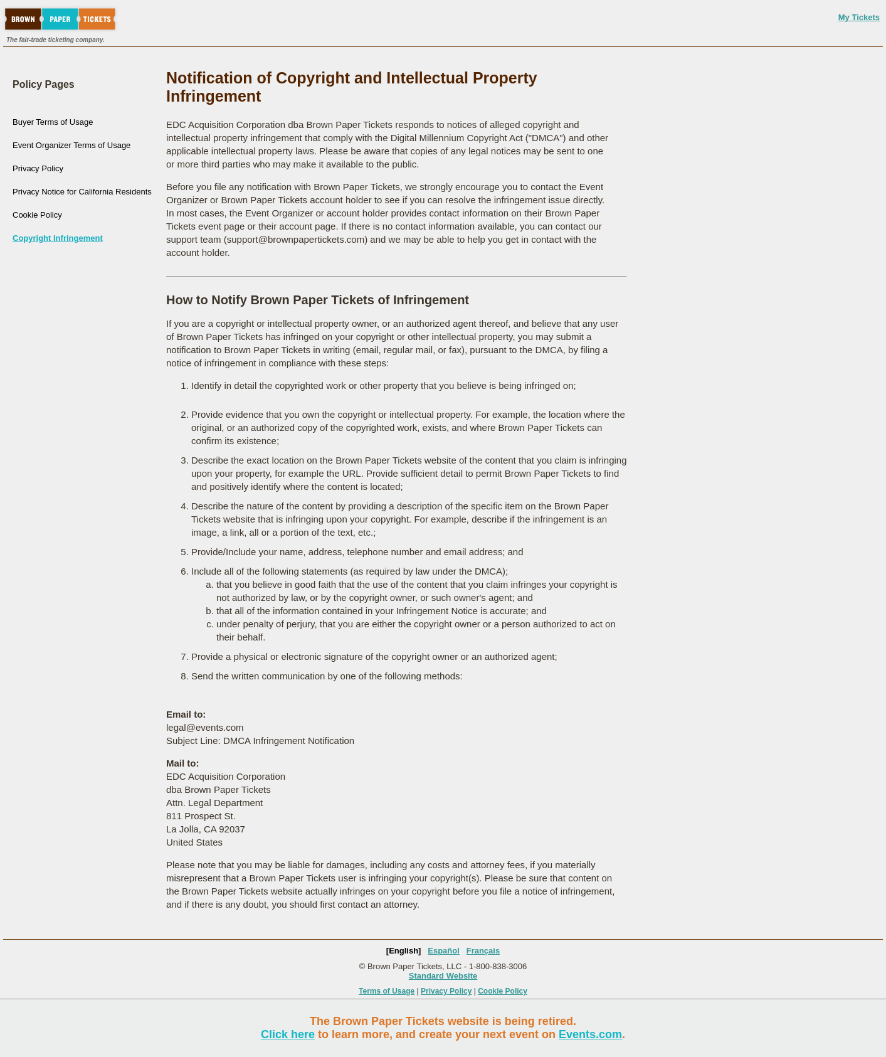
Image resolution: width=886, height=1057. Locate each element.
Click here (288, 1034)
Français (483, 950)
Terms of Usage (386, 991)
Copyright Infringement (58, 238)
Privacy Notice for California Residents (82, 191)
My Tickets (859, 17)
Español (444, 950)
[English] (403, 950)
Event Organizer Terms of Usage (71, 145)
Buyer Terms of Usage (53, 122)
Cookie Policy (37, 215)
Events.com (590, 1034)
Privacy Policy (38, 168)
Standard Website (443, 975)
